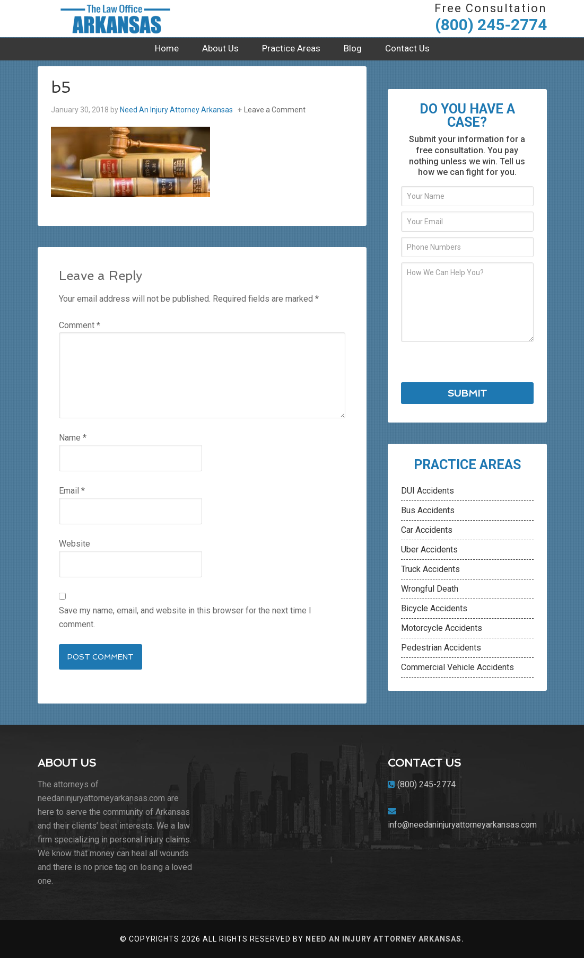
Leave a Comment (275, 110)
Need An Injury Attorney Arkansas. (385, 939)
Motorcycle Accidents (441, 628)
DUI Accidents (427, 491)
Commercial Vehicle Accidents (457, 667)
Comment (79, 325)
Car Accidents (426, 530)
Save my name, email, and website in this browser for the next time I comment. (185, 617)
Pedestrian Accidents (441, 648)
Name (72, 438)
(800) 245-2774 (491, 24)
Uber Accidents (429, 549)
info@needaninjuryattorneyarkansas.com (462, 825)
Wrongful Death (429, 589)
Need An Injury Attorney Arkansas (117, 18)
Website (74, 544)
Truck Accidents (430, 569)
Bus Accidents (428, 510)
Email (72, 491)
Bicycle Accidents (434, 608)
